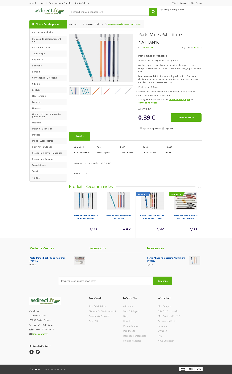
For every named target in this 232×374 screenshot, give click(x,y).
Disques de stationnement (102, 311)
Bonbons (37, 65)
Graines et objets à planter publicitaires (46, 115)
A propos (128, 306)
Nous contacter (40, 334)
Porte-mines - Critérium (93, 24)
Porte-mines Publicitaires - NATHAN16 (126, 24)
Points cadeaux (83, 3)
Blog (43, 3)
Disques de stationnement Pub (46, 40)
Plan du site (129, 330)
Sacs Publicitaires (41, 47)
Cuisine (36, 83)
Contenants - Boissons (44, 77)
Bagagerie (37, 59)
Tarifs (79, 136)
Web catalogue (131, 311)
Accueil (32, 3)
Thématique (38, 53)
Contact (183, 3)
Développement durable (60, 3)
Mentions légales (132, 340)
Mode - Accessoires (42, 140)
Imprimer (169, 129)
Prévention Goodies (43, 158)
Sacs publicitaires (97, 306)
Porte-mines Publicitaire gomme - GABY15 (86, 217)
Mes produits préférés (172, 9)
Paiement (163, 325)
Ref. (140, 48)
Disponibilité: (187, 48)
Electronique (39, 95)
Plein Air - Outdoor (42, 146)
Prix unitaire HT (82, 152)
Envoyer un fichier (167, 321)
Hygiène (36, 122)
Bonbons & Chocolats (99, 315)
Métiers (36, 134)
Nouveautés (155, 248)
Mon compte (197, 3)
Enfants (36, 101)
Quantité (79, 147)
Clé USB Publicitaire (42, 32)
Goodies (36, 107)
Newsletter (129, 321)
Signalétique (39, 164)
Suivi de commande (168, 311)
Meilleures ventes (41, 248)
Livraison (162, 330)
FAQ (173, 3)
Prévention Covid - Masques (47, 152)
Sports (35, 171)
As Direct (37, 369)
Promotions (97, 248)
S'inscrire (162, 280)
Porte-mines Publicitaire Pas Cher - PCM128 (186, 217)
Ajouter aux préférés (152, 129)
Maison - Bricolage (42, 128)
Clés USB (93, 321)
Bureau (36, 71)
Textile (36, 177)
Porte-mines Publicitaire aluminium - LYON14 (152, 217)
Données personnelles (134, 335)
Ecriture (36, 89)
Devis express (186, 117)
